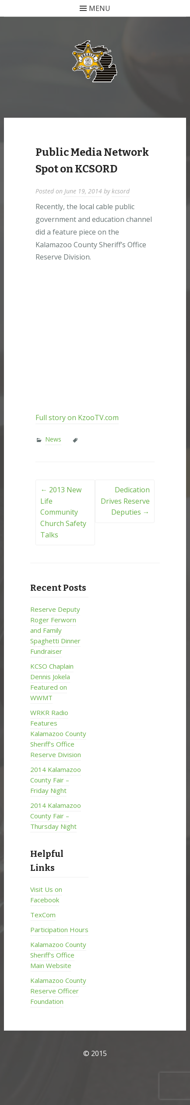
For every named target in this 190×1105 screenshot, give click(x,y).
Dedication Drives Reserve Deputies (125, 501)
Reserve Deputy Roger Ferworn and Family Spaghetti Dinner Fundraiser (55, 630)
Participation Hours (59, 929)
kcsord (121, 191)
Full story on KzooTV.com (77, 417)
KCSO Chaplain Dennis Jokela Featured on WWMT (52, 682)
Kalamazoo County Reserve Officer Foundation (58, 991)
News (53, 439)
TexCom (43, 914)
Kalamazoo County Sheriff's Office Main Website (58, 955)
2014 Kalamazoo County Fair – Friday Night (55, 780)
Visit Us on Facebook (46, 894)
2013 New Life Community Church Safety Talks (63, 512)
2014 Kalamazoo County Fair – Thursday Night (55, 816)
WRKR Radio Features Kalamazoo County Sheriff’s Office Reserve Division (58, 733)
